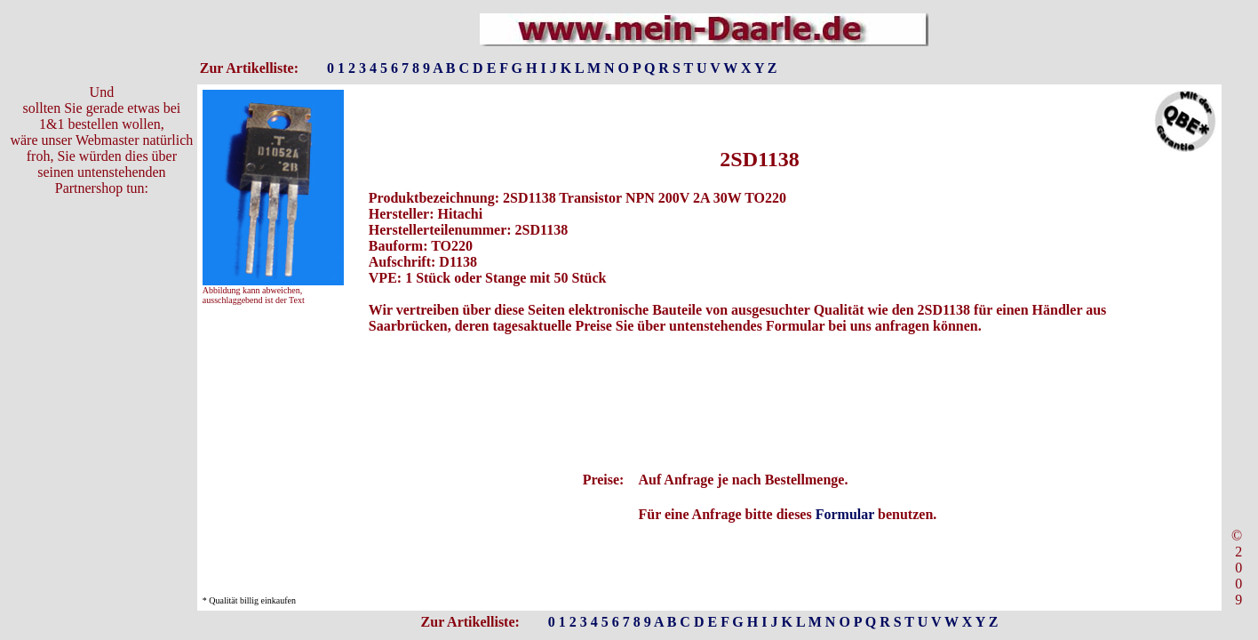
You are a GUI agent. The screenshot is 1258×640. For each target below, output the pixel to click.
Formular (845, 514)
